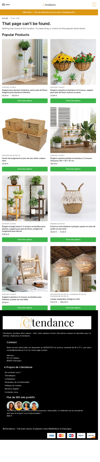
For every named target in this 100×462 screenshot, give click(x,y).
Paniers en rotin (57, 224)
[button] (94, 5)
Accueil (5, 18)
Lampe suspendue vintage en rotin (65, 299)
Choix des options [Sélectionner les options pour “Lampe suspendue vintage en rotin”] (73, 308)
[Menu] (6, 5)
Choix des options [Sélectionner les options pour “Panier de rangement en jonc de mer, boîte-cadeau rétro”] (24, 169)
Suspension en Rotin (59, 296)
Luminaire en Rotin (77, 294)
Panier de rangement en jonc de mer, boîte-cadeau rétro (23, 159)
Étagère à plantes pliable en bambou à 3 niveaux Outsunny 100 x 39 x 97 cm (71, 159)
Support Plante (9, 87)
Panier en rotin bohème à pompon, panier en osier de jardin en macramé (72, 227)
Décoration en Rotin (11, 156)
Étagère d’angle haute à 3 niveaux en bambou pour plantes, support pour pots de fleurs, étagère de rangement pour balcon (23, 228)
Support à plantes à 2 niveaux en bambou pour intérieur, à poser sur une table (22, 298)
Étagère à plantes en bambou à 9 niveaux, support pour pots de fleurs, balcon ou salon (71, 91)
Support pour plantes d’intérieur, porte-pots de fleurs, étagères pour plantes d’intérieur (25, 91)
